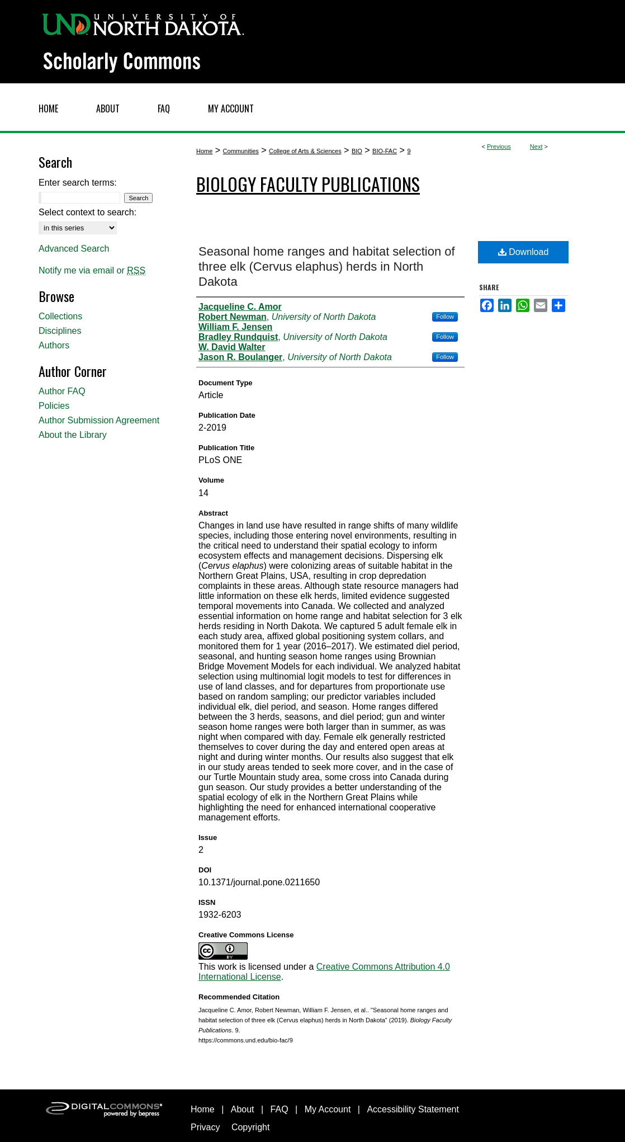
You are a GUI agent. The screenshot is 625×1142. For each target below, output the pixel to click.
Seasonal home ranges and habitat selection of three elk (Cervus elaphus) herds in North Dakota (326, 266)
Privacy (205, 1127)
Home (204, 151)
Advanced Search (74, 248)
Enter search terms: (78, 182)
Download (523, 252)
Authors (54, 345)
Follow (445, 316)
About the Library (73, 435)
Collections (60, 316)
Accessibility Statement (413, 1109)
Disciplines (60, 331)
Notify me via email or (92, 271)
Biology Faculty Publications (308, 184)
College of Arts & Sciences (305, 151)
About (242, 1109)
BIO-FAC (384, 151)
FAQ (279, 1109)
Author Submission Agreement (99, 420)
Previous (499, 146)
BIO (357, 151)
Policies (54, 405)
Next (536, 146)
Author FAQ (62, 391)
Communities (241, 151)
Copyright (250, 1127)
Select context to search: (87, 212)
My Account (328, 1109)
